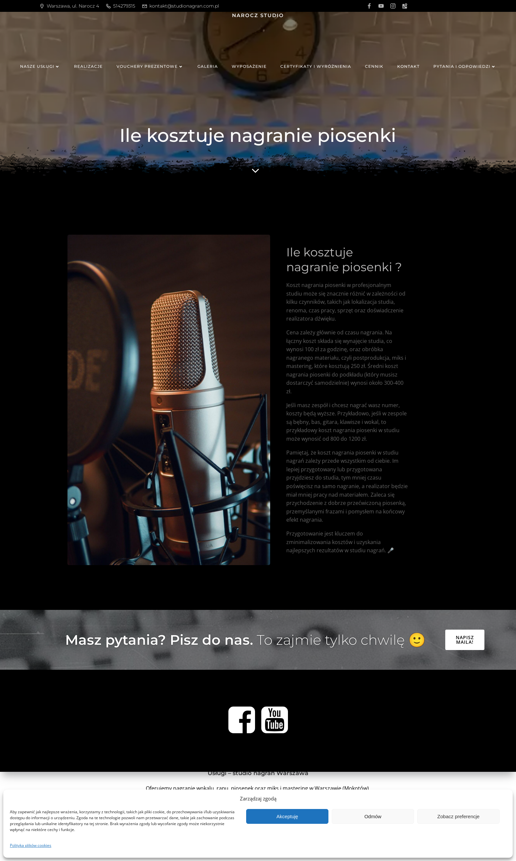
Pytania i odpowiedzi (464, 66)
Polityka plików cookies (30, 845)
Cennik (374, 66)
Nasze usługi (40, 66)
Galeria (207, 66)
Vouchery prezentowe (150, 66)
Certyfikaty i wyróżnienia (315, 66)
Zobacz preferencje (458, 816)
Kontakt (408, 66)
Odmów (372, 816)
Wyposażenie (249, 66)
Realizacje (88, 66)
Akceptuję (287, 816)
